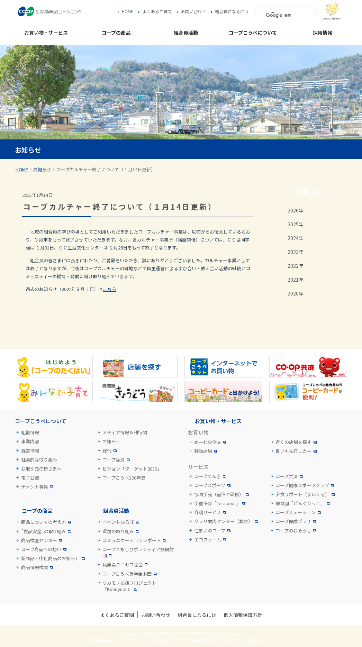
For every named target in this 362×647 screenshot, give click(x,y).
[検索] (287, 15)
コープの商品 (37, 510)
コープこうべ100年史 (123, 478)
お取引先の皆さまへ (41, 469)
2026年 (296, 210)
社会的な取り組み (39, 460)
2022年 (296, 265)
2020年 (296, 293)
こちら (109, 289)
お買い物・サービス (218, 421)
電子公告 (30, 478)
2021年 (296, 279)
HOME (127, 11)
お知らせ (42, 169)
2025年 (296, 224)
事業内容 (30, 441)
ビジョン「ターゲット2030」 (132, 469)
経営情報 (30, 451)
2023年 (296, 251)
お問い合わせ (193, 11)
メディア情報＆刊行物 (124, 432)
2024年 (296, 238)
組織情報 (30, 432)
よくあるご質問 (157, 11)
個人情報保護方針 (243, 614)
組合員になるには (231, 11)
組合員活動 (116, 510)
